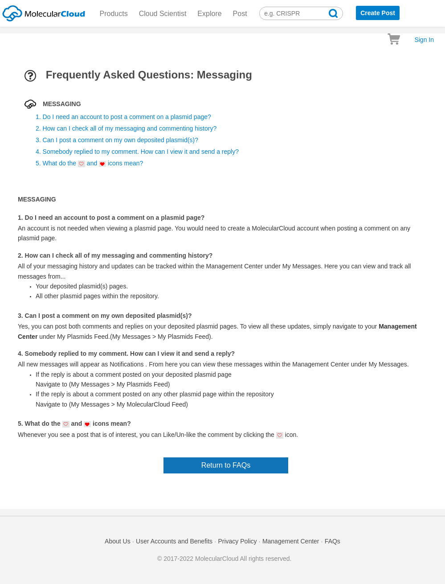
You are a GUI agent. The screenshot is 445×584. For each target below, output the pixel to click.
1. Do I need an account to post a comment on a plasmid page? (123, 116)
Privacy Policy (237, 541)
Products (114, 13)
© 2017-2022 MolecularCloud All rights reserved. (224, 558)
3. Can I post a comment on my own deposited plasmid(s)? (117, 140)
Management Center (290, 541)
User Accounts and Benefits (174, 541)
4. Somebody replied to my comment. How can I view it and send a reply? (137, 151)
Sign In (424, 39)
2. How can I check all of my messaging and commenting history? (126, 128)
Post (240, 13)
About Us (118, 541)
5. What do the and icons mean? (89, 163)
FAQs (332, 541)
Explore (209, 13)
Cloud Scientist (163, 13)
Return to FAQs (225, 465)
